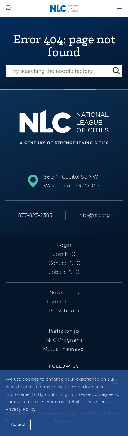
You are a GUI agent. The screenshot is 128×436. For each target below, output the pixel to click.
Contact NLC (64, 263)
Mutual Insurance (64, 349)
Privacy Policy (20, 409)
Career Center (64, 301)
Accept (18, 424)
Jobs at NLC (64, 272)
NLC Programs (64, 340)
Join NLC (64, 254)
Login (64, 245)
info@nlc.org (94, 215)
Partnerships (64, 331)
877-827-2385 (35, 215)
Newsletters (64, 292)
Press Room (64, 310)
